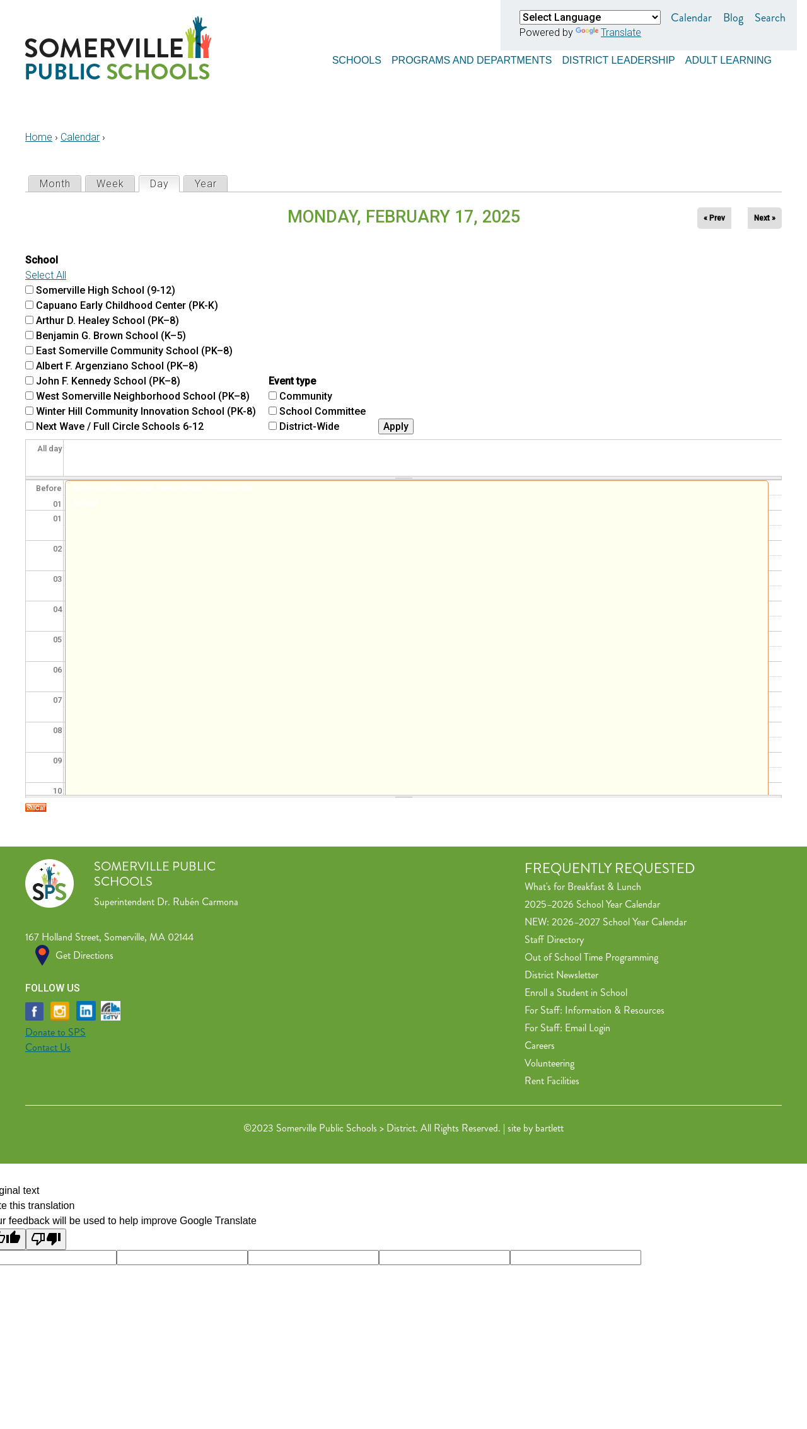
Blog (733, 17)
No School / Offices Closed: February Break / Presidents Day (162, 488)
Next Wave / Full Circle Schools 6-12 (120, 426)
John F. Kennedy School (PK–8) (108, 381)
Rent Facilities (552, 1080)
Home (38, 137)
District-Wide (309, 426)
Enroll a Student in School (576, 992)
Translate (608, 32)
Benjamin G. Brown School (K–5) (111, 336)
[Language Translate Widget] (590, 17)
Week (110, 184)
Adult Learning (728, 58)
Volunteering (549, 1063)
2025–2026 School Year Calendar (592, 904)
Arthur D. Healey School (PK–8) (107, 321)
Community (305, 396)
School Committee (322, 411)
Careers (540, 1045)
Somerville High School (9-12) (105, 290)
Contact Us (48, 1047)
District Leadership (618, 58)
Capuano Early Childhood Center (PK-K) (127, 305)
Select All (45, 275)
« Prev (714, 218)
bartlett (549, 1128)
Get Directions (84, 955)
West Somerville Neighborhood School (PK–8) (143, 396)
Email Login (587, 1028)
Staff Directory (554, 939)
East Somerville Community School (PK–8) (134, 351)
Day (164, 183)
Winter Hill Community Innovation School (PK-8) (146, 411)
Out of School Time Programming (591, 957)
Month (55, 184)
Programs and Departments (472, 58)
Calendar (691, 17)
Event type (292, 381)
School (41, 260)
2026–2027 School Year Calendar (619, 922)
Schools (356, 58)
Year (206, 184)
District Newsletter (561, 975)
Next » (764, 218)
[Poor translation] (46, 1239)
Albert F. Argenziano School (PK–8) (117, 366)
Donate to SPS (55, 1032)
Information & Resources (615, 1010)
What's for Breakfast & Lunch (583, 886)
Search (770, 17)
